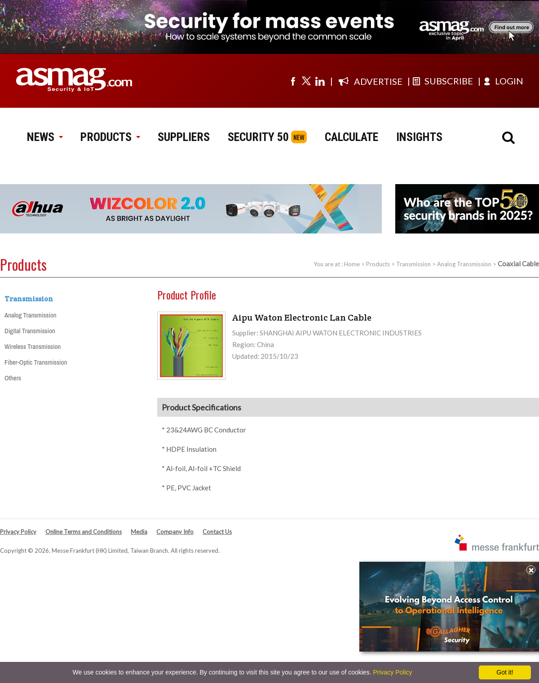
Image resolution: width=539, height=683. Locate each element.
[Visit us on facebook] (293, 80)
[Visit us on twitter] (306, 81)
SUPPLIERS (184, 137)
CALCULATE (351, 137)
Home (352, 264)
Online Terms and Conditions (83, 531)
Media (139, 531)
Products (378, 264)
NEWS (44, 137)
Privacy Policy (18, 531)
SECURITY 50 (258, 137)
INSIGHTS (419, 137)
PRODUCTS (110, 137)
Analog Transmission (464, 264)
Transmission (413, 264)
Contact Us (217, 531)
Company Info (175, 531)
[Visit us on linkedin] (320, 80)
